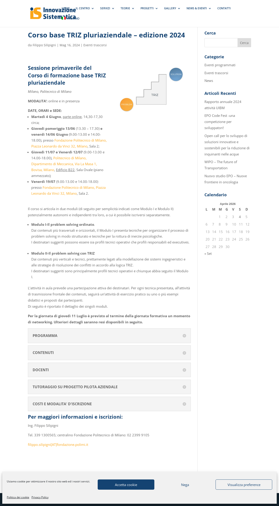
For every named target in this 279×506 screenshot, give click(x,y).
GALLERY (170, 8)
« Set (208, 253)
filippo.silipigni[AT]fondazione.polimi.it (58, 444)
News (208, 80)
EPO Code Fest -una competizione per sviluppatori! (219, 121)
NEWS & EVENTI (197, 8)
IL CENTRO (83, 8)
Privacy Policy (40, 497)
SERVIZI (105, 8)
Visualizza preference (244, 484)
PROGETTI (147, 8)
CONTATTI (224, 8)
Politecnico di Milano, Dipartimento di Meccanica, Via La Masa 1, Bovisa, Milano (64, 164)
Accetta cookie (126, 484)
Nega (185, 484)
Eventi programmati (219, 65)
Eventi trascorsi (95, 45)
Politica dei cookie (18, 497)
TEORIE (125, 8)
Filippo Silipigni (44, 45)
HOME (66, 8)
